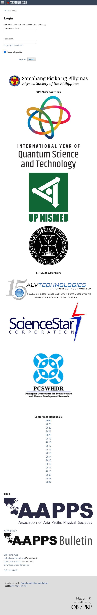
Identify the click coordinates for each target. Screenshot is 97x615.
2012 (48, 464)
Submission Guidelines (14, 558)
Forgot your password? (13, 45)
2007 (48, 482)
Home (6, 10)
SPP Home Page (11, 555)
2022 (48, 427)
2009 (48, 474)
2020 (48, 435)
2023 (48, 424)
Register (22, 59)
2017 (48, 445)
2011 (48, 467)
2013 (48, 460)
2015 (48, 453)
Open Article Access (13, 561)
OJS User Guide (11, 570)
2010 (48, 471)
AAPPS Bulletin (10, 531)
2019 (48, 438)
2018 (48, 442)
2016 (48, 449)
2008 (48, 478)
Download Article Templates (16, 565)
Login (31, 59)
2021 (48, 431)
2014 (48, 456)
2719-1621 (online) (18, 586)
